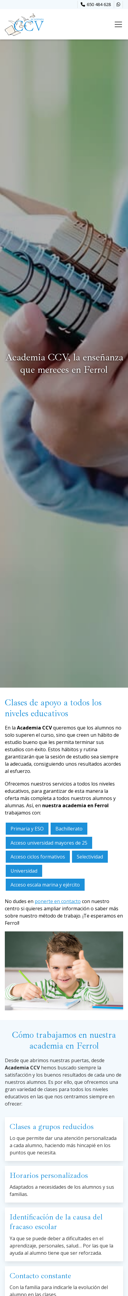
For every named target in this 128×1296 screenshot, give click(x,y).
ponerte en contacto (58, 901)
